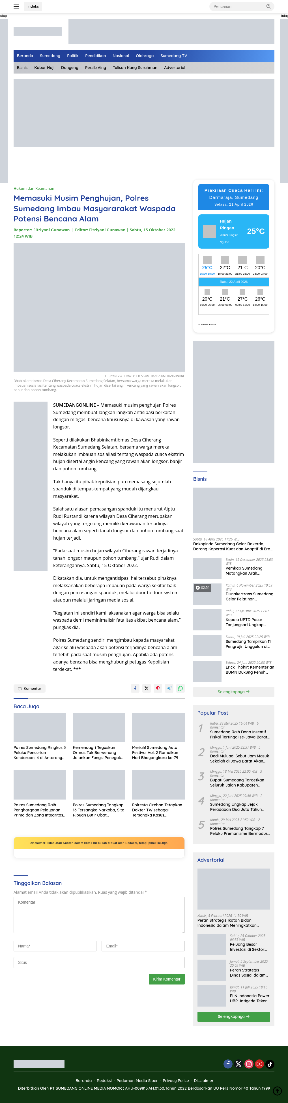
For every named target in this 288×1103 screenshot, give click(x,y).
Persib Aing (95, 67)
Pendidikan (95, 55)
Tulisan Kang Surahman (135, 67)
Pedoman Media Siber (137, 1080)
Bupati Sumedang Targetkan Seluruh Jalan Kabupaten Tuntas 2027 (237, 782)
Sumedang (50, 55)
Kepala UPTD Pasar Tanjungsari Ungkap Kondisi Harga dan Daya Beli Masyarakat (249, 622)
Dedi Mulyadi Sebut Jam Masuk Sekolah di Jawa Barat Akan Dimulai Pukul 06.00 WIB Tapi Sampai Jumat (239, 758)
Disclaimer (204, 1080)
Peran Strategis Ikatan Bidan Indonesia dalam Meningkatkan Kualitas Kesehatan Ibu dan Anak (228, 923)
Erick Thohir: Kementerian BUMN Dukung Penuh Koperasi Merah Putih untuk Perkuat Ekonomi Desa (250, 670)
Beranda (25, 55)
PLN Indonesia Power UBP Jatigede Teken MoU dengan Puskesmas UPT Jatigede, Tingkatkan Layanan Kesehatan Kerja (250, 998)
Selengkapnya (234, 691)
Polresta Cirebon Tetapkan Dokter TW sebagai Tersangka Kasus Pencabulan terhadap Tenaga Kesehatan (157, 810)
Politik (72, 55)
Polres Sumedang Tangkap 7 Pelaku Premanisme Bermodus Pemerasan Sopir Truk (239, 831)
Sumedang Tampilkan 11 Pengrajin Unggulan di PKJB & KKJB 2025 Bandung (248, 644)
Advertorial (174, 67)
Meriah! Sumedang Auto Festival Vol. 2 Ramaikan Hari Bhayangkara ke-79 (155, 752)
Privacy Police (176, 1080)
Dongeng (69, 67)
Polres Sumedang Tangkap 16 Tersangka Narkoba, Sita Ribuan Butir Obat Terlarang (98, 810)
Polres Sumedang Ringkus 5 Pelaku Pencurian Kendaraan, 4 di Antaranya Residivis (40, 753)
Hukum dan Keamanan (34, 188)
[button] (268, 6)
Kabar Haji (44, 67)
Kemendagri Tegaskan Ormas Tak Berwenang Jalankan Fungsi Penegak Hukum (97, 753)
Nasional (121, 55)
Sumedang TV (174, 55)
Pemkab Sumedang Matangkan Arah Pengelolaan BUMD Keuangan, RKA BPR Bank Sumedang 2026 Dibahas (250, 571)
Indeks (33, 6)
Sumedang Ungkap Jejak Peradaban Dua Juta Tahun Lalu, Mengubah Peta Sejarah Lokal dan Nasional (237, 807)
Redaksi (104, 1080)
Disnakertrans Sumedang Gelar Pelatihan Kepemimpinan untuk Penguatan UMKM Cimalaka (250, 596)
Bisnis (22, 67)
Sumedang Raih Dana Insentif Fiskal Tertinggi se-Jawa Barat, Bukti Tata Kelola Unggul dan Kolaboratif (239, 734)
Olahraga (145, 55)
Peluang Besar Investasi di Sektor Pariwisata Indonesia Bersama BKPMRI (249, 947)
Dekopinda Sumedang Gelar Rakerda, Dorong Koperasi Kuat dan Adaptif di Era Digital (231, 546)
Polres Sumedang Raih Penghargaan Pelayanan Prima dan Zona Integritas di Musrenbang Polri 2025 (38, 810)
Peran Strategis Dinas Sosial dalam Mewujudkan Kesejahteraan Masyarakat (248, 973)
